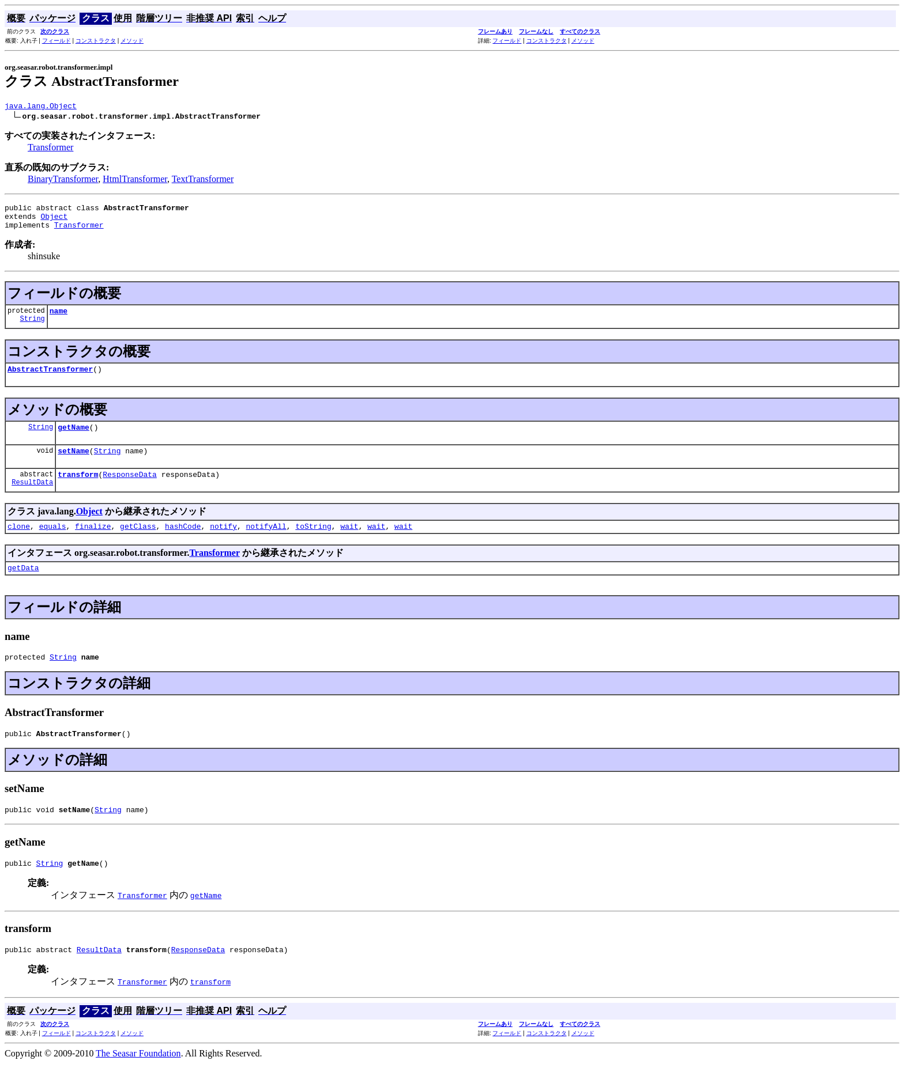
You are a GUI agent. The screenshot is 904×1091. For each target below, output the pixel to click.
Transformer (50, 149)
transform (78, 489)
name (58, 319)
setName (73, 464)
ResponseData (130, 489)
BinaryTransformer (63, 180)
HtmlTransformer (135, 180)
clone (18, 543)
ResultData (32, 499)
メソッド (132, 40)
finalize (93, 543)
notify (223, 543)
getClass (138, 543)
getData (23, 586)
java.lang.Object (41, 107)
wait (349, 543)
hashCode (183, 543)
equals (52, 543)
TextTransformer (203, 180)
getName (73, 439)
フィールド (56, 40)
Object (53, 221)
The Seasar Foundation (138, 1081)
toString (313, 543)
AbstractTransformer (50, 379)
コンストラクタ (96, 40)
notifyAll (266, 543)
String (32, 329)
